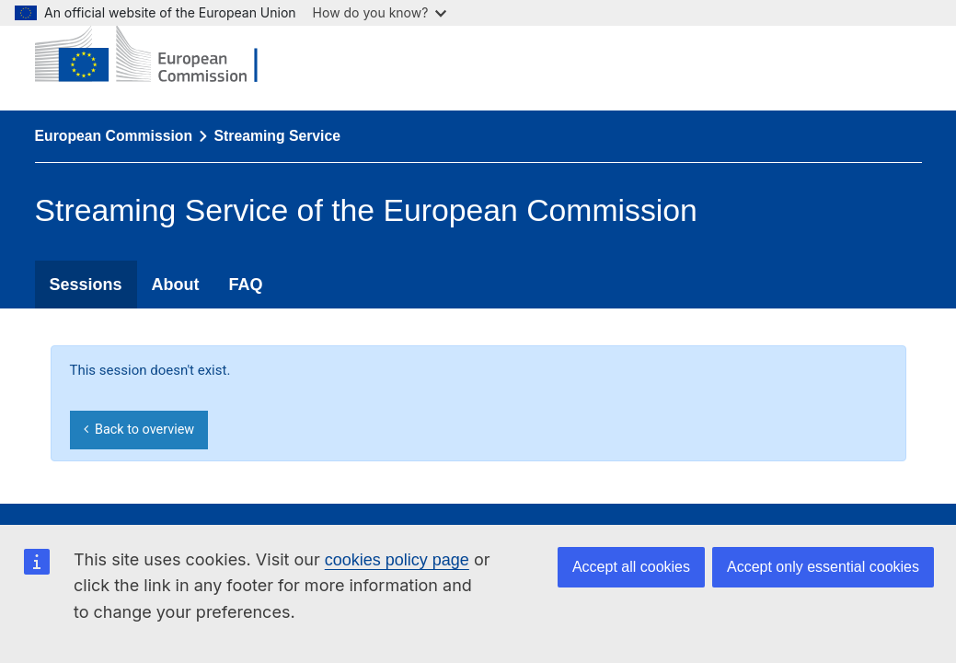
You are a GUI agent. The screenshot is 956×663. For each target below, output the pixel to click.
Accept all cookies (631, 567)
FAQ (246, 284)
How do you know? (380, 12)
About (176, 284)
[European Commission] (160, 55)
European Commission (114, 136)
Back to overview (139, 429)
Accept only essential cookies (823, 567)
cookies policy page (397, 560)
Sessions (86, 284)
